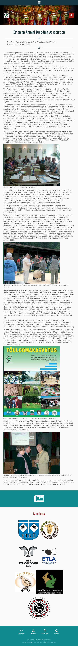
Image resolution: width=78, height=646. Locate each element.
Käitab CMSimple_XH (29, 642)
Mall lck (39, 642)
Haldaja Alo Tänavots (49, 642)
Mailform (21, 634)
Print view (45, 634)
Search (56, 634)
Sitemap (33, 634)
